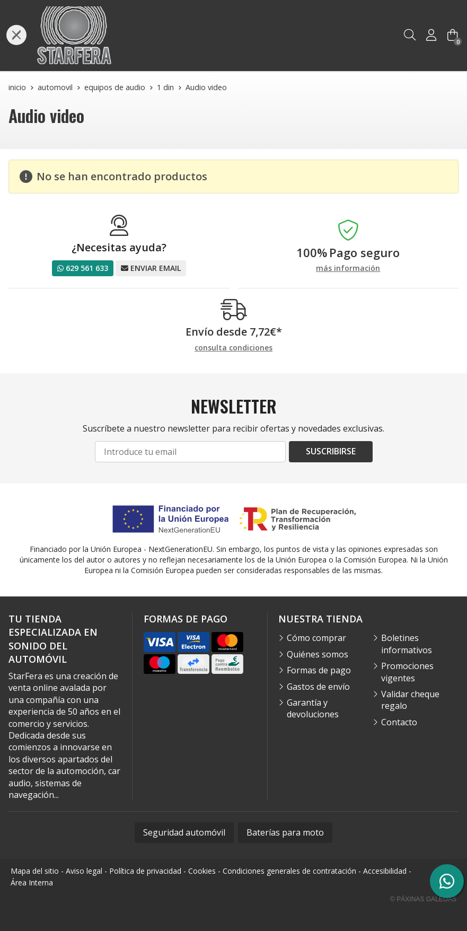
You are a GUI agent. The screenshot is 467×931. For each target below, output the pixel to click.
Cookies (202, 871)
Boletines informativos (406, 643)
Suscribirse (331, 451)
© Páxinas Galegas (423, 899)
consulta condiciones (233, 348)
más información (348, 268)
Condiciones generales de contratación (289, 871)
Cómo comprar (316, 638)
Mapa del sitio (35, 871)
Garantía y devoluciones (313, 708)
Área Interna (32, 882)
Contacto (399, 722)
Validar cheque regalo (410, 700)
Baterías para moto (285, 832)
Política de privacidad (145, 871)
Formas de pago (319, 670)
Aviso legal (84, 871)
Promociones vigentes (407, 671)
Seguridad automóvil (184, 832)
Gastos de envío (318, 686)
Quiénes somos (317, 654)
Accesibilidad (385, 871)
